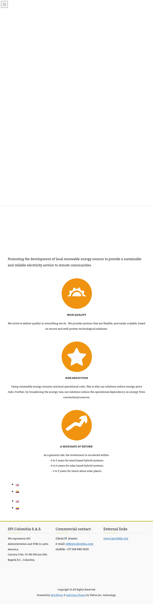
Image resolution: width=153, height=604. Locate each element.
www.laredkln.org (116, 538)
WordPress (57, 595)
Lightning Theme (76, 595)
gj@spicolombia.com (79, 544)
